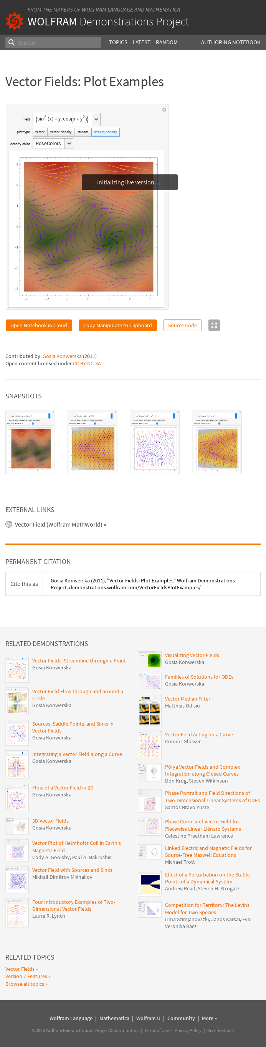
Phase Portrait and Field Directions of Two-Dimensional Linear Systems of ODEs (212, 796)
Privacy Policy (188, 1030)
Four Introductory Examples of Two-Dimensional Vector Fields (73, 905)
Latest (141, 42)
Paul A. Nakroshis (91, 857)
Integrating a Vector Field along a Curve (77, 754)
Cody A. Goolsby (51, 857)
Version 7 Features (26, 976)
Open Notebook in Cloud (38, 325)
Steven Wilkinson (208, 780)
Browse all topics (24, 983)
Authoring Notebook (231, 42)
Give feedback (221, 1030)
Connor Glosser (183, 741)
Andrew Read (180, 888)
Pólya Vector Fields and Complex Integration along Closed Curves (202, 770)
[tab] (30, 442)
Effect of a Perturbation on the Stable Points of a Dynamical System (207, 878)
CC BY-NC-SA (87, 363)
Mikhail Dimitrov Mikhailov (62, 876)
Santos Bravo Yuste (187, 807)
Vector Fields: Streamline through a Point (79, 660)
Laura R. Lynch (48, 915)
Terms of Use (156, 1030)
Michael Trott (180, 861)
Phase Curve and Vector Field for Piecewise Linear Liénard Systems (203, 825)
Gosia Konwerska (62, 356)
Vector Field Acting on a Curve (199, 734)
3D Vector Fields (50, 820)
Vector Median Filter (187, 698)
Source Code (182, 325)
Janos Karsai (225, 919)
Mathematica (162, 9)
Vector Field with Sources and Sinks (72, 869)
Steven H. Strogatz (219, 888)
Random (167, 42)
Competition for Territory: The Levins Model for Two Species (207, 908)
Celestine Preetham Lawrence (199, 835)
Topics (118, 42)
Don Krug (176, 780)
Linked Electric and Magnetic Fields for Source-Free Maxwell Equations (208, 851)
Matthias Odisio (182, 705)
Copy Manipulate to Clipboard (117, 325)
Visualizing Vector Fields (192, 655)
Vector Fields (20, 968)
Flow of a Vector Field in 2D (63, 787)
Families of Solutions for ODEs (199, 676)
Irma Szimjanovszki (187, 919)
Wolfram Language (107, 9)
